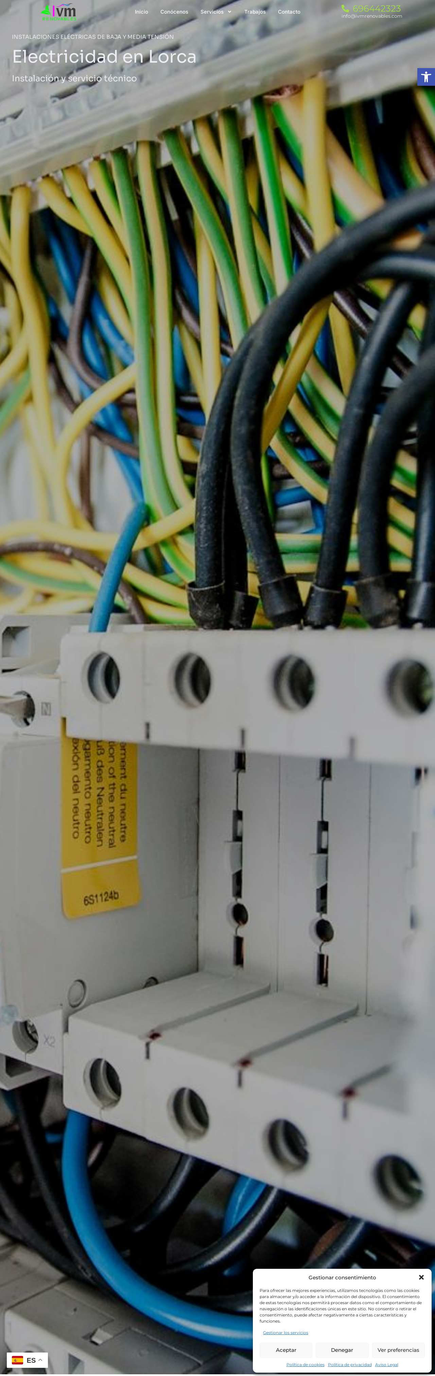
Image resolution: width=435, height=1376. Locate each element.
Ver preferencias (398, 1350)
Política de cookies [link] (305, 1364)
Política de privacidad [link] (350, 1364)
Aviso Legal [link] (386, 1364)
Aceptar (286, 1350)
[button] (421, 1277)
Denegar (342, 1350)
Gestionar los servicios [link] (285, 1332)
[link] (426, 77)
